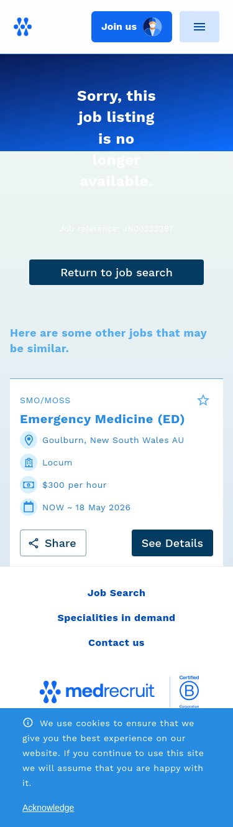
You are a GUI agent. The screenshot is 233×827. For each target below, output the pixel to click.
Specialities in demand (116, 618)
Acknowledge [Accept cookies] (48, 808)
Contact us (116, 642)
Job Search (117, 593)
